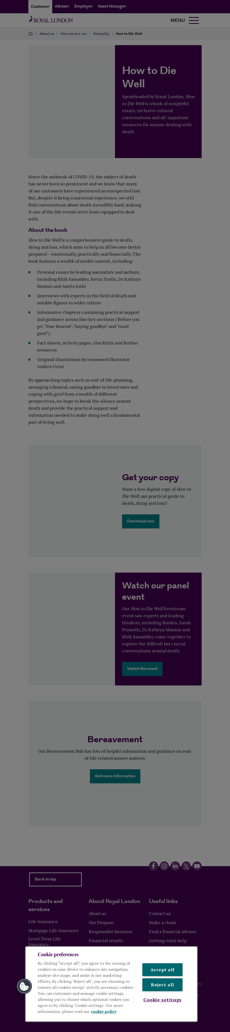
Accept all (162, 970)
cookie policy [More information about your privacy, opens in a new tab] (104, 1011)
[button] (24, 986)
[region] (111, 984)
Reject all (162, 985)
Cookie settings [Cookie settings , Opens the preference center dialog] (162, 1000)
